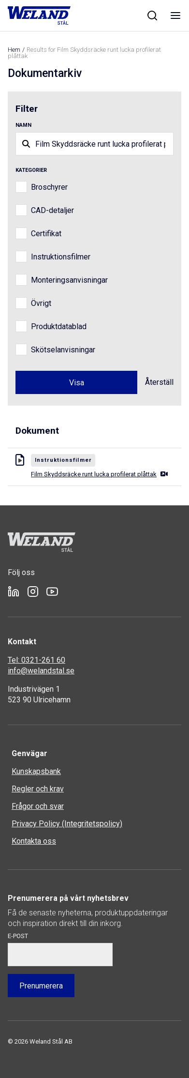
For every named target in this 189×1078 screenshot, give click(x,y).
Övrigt (41, 303)
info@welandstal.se (41, 670)
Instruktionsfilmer (60, 256)
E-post (18, 936)
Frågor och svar (38, 806)
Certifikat (46, 233)
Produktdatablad (59, 326)
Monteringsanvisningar (69, 280)
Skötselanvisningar (63, 349)
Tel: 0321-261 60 (36, 660)
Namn (23, 125)
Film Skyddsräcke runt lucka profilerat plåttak (99, 474)
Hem (14, 49)
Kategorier (31, 170)
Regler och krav (38, 788)
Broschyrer (49, 187)
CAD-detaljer (52, 210)
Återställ (159, 382)
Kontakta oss (34, 841)
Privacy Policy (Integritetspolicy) (67, 823)
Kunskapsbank (36, 771)
